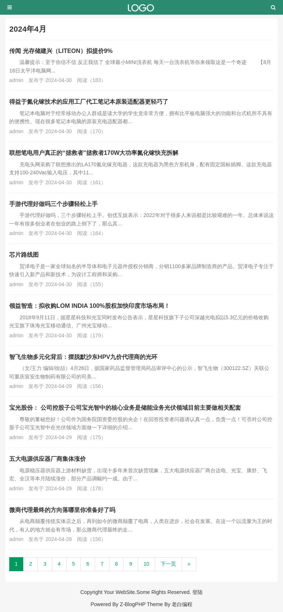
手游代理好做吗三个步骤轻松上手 (53, 203)
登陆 (197, 592)
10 (147, 564)
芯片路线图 (24, 254)
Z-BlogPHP (133, 604)
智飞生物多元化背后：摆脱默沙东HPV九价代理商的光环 (83, 356)
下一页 (168, 564)
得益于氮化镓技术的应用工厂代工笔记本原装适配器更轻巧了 (88, 101)
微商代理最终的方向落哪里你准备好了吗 (62, 509)
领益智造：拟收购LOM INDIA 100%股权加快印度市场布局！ (89, 305)
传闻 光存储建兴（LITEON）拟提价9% (60, 50)
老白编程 (182, 604)
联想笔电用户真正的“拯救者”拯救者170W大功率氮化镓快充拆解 (93, 152)
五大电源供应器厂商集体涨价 (47, 458)
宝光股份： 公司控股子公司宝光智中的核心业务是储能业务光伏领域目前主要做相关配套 (125, 407)
